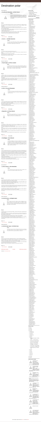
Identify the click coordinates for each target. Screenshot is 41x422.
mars (30, 352)
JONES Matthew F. (31, 178)
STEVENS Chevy (31, 299)
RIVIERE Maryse (31, 271)
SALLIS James (31, 281)
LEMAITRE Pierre (31, 204)
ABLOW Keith (31, 23)
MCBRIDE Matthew (31, 229)
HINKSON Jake (31, 171)
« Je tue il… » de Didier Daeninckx (8, 38)
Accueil (14, 249)
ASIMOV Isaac (31, 36)
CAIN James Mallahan (32, 70)
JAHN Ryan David (31, 174)
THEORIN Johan (31, 306)
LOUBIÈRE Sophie (31, 212)
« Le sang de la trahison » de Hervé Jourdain (36, 394)
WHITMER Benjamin (31, 322)
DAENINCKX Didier (31, 89)
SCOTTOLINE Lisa (31, 288)
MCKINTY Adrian (31, 231)
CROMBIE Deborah (31, 88)
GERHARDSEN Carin (31, 138)
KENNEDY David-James (32, 187)
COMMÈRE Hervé (31, 84)
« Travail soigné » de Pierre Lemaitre (8, 62)
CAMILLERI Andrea (31, 71)
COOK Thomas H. (31, 85)
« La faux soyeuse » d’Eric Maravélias (9, 166)
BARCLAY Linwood (31, 41)
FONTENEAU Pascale (32, 126)
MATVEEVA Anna (31, 224)
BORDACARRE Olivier (32, 56)
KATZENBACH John (31, 186)
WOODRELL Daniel (31, 324)
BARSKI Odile (31, 43)
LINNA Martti (30, 208)
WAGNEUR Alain (31, 319)
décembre (31, 331)
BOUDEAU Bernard (31, 59)
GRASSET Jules (31, 149)
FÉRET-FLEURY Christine (32, 122)
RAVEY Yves (30, 266)
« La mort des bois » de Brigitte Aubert (9, 198)
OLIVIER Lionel (31, 251)
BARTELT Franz (31, 44)
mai (30, 350)
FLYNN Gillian (31, 124)
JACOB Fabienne (31, 173)
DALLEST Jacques (31, 90)
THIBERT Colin (31, 307)
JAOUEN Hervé (31, 175)
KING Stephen (31, 189)
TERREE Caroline (31, 305)
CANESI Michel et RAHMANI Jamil (33, 75)
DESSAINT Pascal (31, 107)
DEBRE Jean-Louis (31, 96)
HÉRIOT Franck (31, 166)
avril (30, 351)
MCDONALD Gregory (31, 230)
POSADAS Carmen (31, 261)
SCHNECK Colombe (31, 286)
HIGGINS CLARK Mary (32, 168)
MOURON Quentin (31, 245)
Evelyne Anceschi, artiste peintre (33, 12)
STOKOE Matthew (31, 300)
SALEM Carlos (31, 280)
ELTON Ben (30, 116)
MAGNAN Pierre (31, 216)
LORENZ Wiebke (31, 211)
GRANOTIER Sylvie (31, 148)
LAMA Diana (30, 193)
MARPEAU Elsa (31, 223)
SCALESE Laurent (31, 283)
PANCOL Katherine (31, 253)
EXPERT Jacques (31, 120)
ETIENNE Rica (31, 117)
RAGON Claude (31, 264)
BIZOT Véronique (31, 51)
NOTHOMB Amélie (31, 250)
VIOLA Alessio (31, 316)
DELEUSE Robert (31, 101)
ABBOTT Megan (31, 21)
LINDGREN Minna (31, 207)
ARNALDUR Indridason (32, 32)
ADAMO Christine (31, 24)
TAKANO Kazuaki (31, 303)
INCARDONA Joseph (31, 172)
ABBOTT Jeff (30, 20)
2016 (30, 328)
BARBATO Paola (31, 40)
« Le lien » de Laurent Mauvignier (8, 88)
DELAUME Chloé (31, 100)
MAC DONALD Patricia (32, 215)
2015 (30, 329)
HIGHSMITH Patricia (31, 169)
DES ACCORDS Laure (32, 105)
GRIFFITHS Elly (31, 151)
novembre (31, 332)
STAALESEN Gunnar (31, 298)
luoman (23, 419)
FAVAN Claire (30, 121)
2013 (30, 356)
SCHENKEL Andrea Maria (32, 284)
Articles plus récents (4, 249)
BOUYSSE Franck (31, 62)
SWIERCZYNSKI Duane (32, 301)
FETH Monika (30, 123)
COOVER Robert (31, 86)
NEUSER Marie (31, 248)
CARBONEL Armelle (31, 76)
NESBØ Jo (30, 247)
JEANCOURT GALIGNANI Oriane (33, 177)
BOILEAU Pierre (31, 55)
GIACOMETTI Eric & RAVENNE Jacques (34, 140)
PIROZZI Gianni (31, 260)
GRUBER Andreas (31, 152)
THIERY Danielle (31, 308)
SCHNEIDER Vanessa (32, 287)
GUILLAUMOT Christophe (32, 157)
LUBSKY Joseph (31, 213)
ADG (29, 25)
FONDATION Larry (31, 125)
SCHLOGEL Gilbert (31, 285)
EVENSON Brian (31, 118)
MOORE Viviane (31, 244)
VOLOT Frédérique (31, 318)
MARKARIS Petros (31, 222)
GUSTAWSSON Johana (32, 158)
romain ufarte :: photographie (32, 14)
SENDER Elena (31, 290)
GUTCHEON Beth (31, 159)
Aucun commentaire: (4, 36)
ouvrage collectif (31, 252)
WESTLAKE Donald (31, 321)
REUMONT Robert (31, 269)
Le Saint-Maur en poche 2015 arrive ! (36, 373)
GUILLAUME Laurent (31, 156)
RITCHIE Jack (31, 270)
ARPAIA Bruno (31, 34)
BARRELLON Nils (31, 42)
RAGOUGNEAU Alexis (32, 265)
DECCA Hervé (31, 97)
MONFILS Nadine (31, 243)
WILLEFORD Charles (31, 323)
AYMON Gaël (30, 39)
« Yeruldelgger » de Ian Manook (7, 137)
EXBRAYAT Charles (31, 119)
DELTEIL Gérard (31, 103)
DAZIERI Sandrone (31, 91)
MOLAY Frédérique (31, 241)
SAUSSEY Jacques (31, 282)
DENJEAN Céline (31, 104)
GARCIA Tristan (31, 134)
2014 (30, 330)
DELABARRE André (31, 99)
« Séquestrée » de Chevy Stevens (8, 111)
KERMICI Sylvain (31, 188)
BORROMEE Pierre (31, 57)
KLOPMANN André (31, 190)
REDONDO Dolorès (31, 267)
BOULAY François (31, 61)
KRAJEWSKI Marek (31, 191)
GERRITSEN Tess (31, 139)
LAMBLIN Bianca (31, 196)
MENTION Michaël (31, 234)
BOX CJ (30, 63)
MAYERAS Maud (31, 227)
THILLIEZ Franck (31, 309)
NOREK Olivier (31, 249)
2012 (30, 357)
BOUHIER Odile (31, 60)
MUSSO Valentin (31, 246)
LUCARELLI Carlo (31, 214)
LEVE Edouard (31, 206)
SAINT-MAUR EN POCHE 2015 (33, 279)
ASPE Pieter (30, 37)
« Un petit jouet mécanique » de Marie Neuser (10, 12)
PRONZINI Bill (31, 262)
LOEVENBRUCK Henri (32, 210)
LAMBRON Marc (31, 197)
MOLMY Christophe (31, 242)
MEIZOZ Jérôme (31, 232)
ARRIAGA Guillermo (31, 35)
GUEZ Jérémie (31, 155)
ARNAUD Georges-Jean (32, 33)
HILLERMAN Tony (31, 170)
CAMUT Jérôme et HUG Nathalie (33, 74)
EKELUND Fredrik (31, 115)
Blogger (28, 419)
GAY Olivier (30, 137)
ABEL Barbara (31, 22)
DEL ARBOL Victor (31, 98)
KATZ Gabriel (30, 185)
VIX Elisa (30, 317)
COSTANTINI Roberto (32, 87)
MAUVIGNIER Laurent (32, 226)
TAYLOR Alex (30, 304)
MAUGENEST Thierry (31, 225)
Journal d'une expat (31, 11)
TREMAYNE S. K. (31, 310)
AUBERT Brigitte (31, 38)
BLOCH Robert (31, 54)
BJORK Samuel (31, 52)
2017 (30, 327)
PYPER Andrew (31, 263)
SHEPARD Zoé (31, 291)
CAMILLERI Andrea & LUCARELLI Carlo (34, 72)
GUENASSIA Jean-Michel (32, 153)
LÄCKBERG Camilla (31, 192)
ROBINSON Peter (31, 272)
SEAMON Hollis (31, 289)
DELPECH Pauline (31, 102)
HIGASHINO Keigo (31, 167)
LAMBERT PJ (31, 195)
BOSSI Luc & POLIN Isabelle (32, 58)
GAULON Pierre (31, 136)
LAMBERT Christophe (32, 194)
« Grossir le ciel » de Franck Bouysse (35, 361)
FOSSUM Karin (31, 127)
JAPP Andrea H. (31, 176)
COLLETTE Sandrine (31, 83)
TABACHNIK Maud (31, 302)
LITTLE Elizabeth (31, 209)
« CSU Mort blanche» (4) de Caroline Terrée (36, 400)
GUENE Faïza (31, 154)
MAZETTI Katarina (31, 228)
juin (30, 349)
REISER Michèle (31, 268)
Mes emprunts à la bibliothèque (35, 389)
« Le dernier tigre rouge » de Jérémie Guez (10, 226)
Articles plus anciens (22, 249)
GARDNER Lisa (31, 135)
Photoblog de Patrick (31, 13)
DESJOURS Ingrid (31, 106)
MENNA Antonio (31, 233)
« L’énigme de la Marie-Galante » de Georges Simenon (35, 367)
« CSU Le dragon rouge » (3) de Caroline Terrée (36, 410)
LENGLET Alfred (31, 205)
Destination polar (10, 5)
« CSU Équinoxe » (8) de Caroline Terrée (36, 383)
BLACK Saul (30, 53)
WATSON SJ (30, 320)
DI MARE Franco (31, 108)
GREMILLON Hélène (31, 150)
